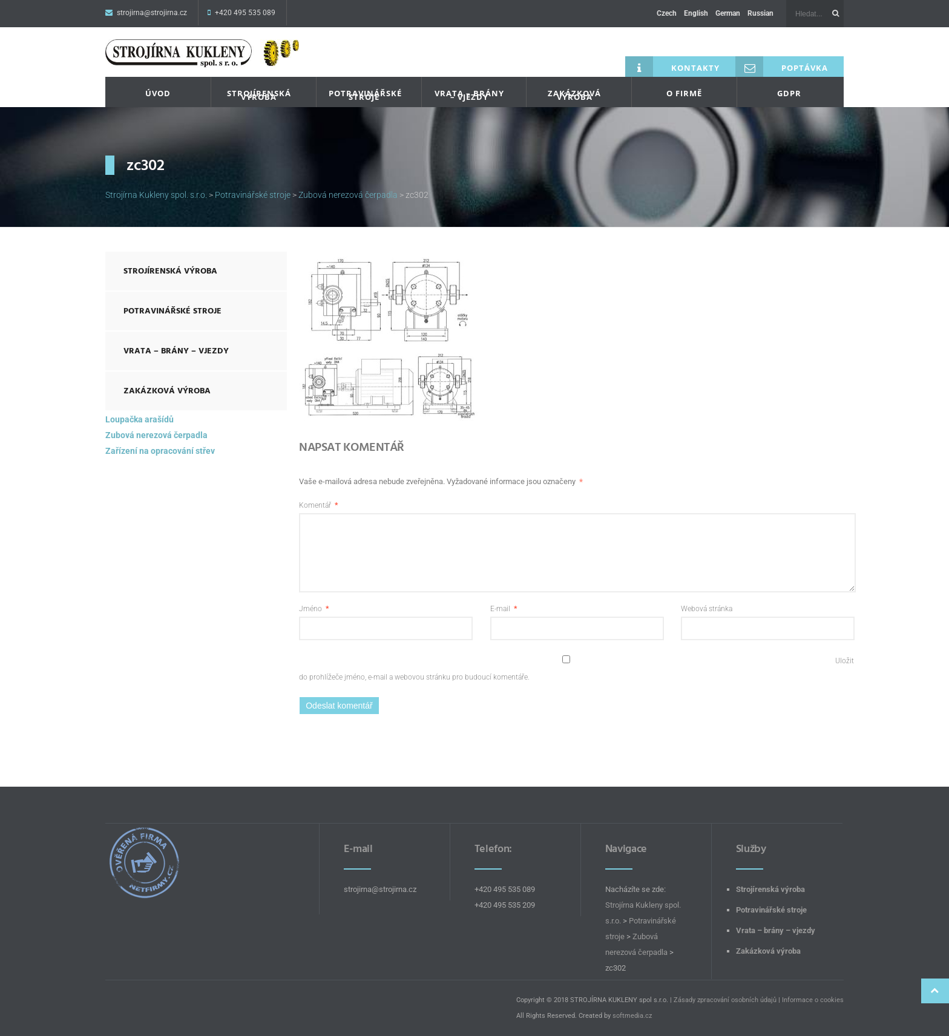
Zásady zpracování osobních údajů (725, 1000)
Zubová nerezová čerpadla (156, 435)
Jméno (314, 609)
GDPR (789, 93)
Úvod (158, 93)
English (696, 13)
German (727, 13)
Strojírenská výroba (259, 95)
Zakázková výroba (574, 95)
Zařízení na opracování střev (160, 451)
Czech (667, 13)
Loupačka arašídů (139, 419)
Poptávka (781, 66)
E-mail (503, 609)
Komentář (318, 505)
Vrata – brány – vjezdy (469, 95)
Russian (760, 13)
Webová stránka (706, 609)
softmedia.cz (632, 1016)
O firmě (684, 93)
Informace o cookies (813, 1000)
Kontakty (672, 66)
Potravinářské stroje (365, 95)
